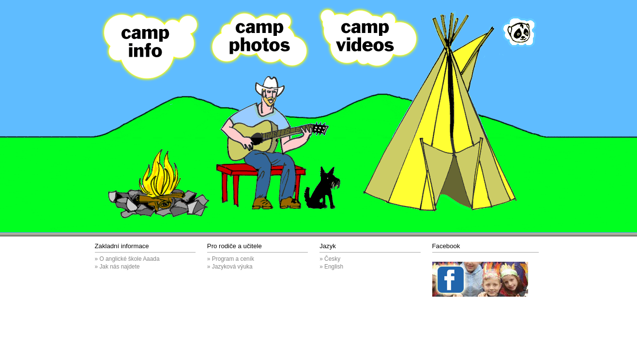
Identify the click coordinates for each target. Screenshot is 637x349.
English (333, 266)
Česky (332, 258)
